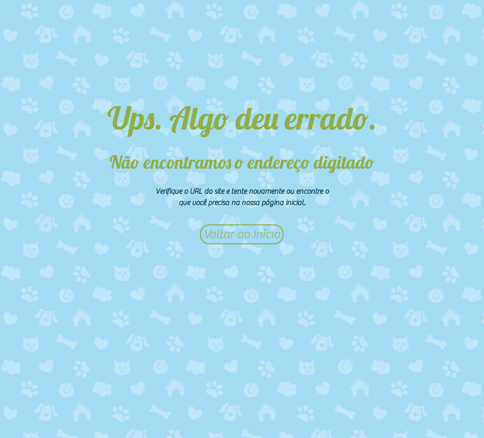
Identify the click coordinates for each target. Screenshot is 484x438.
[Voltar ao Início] (242, 234)
